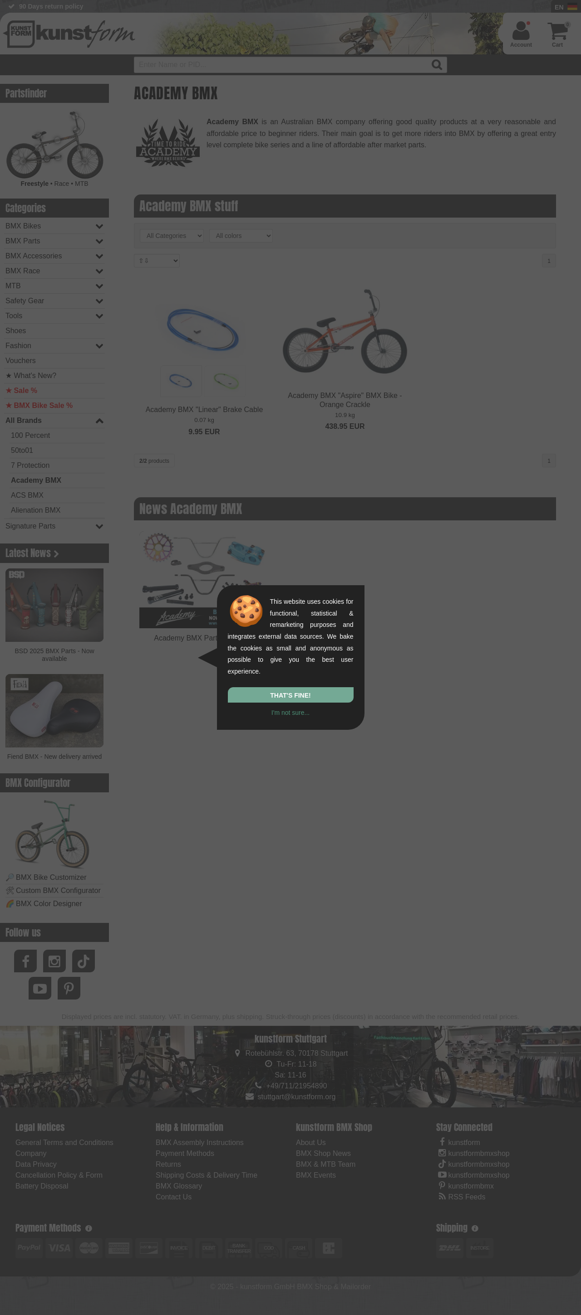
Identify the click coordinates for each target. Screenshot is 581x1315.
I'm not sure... (290, 712)
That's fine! (290, 695)
